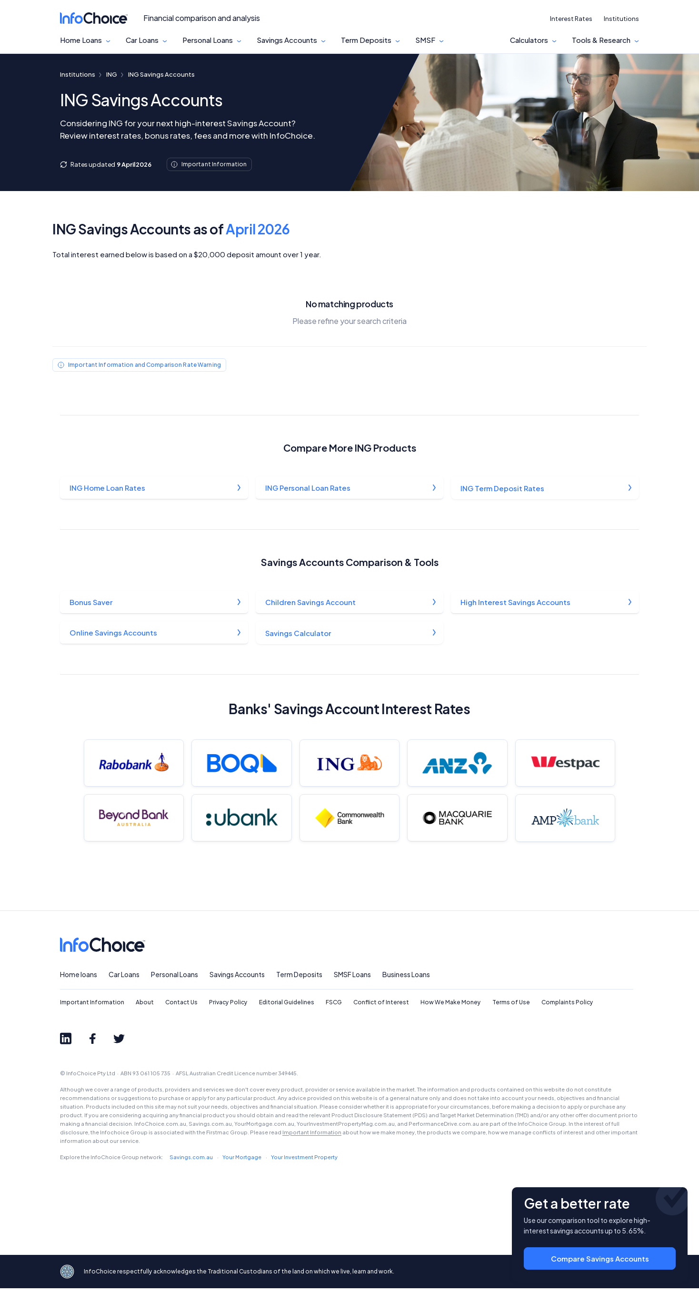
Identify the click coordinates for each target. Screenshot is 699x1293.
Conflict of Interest (381, 1007)
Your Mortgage (241, 1162)
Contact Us (181, 1007)
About (145, 1007)
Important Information (92, 1007)
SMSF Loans (352, 979)
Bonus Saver (91, 602)
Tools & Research (601, 40)
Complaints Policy (567, 1007)
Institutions (621, 18)
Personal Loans (207, 40)
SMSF (425, 40)
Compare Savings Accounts (600, 1255)
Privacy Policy (228, 1007)
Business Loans (406, 979)
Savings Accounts (287, 40)
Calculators (529, 40)
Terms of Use (511, 1007)
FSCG (334, 1007)
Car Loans (142, 40)
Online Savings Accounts (114, 633)
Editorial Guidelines (286, 1007)
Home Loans (81, 40)
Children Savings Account (311, 602)
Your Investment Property (304, 1162)
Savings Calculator (298, 633)
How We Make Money (450, 1007)
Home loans (78, 979)
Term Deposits (366, 40)
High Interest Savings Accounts (516, 602)
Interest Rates (571, 18)
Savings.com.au (191, 1162)
